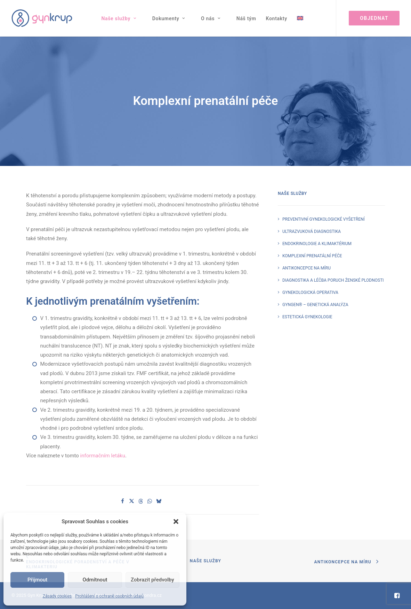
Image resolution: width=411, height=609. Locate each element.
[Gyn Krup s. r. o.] (41, 18)
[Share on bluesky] (159, 501)
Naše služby (118, 18)
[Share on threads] (141, 501)
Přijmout (37, 580)
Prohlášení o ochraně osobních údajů (109, 596)
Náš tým (246, 18)
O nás (210, 18)
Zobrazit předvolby (152, 580)
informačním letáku (102, 455)
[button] (175, 521)
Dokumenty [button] (168, 18)
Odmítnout (95, 580)
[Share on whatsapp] (150, 501)
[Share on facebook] (123, 501)
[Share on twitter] (132, 501)
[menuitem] (121, 18)
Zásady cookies (57, 596)
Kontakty (276, 18)
